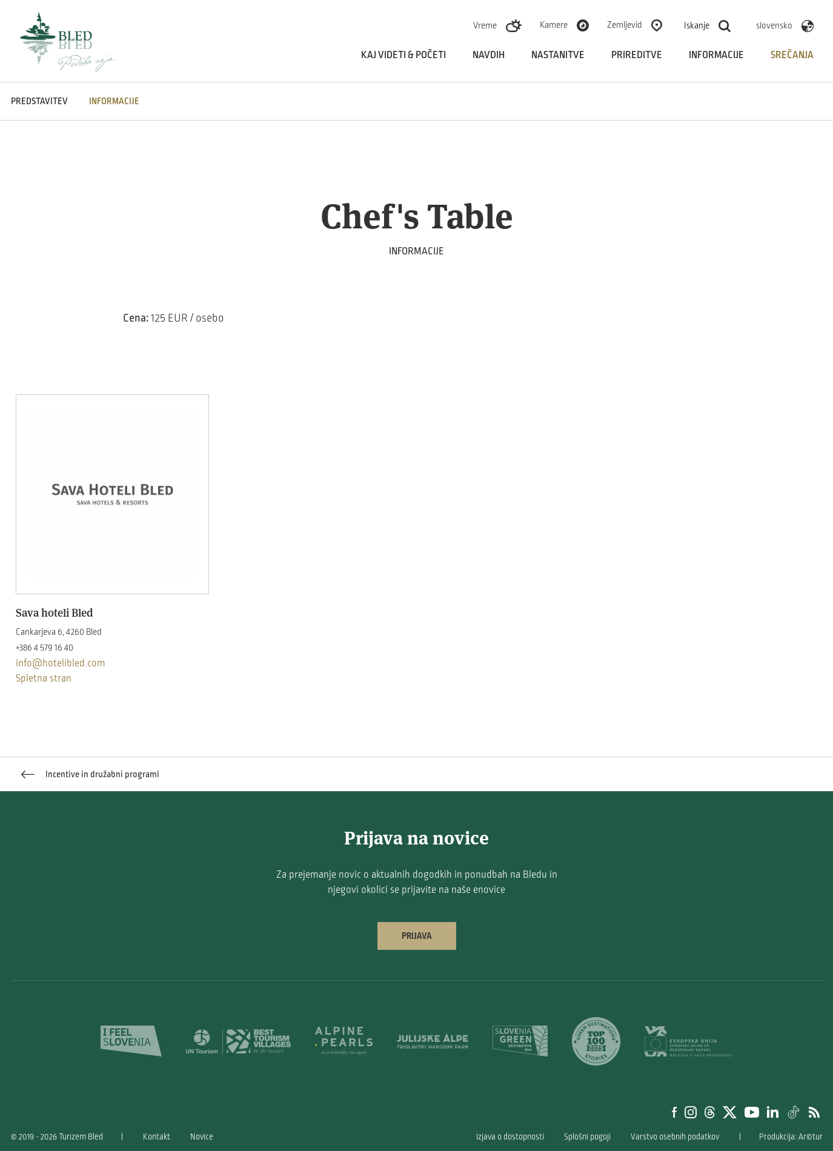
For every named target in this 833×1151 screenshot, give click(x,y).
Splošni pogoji (587, 1136)
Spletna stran (43, 678)
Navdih (489, 55)
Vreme (485, 25)
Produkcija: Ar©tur (791, 1136)
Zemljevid (624, 25)
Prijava (417, 936)
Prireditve (636, 55)
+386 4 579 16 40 (44, 647)
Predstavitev (39, 101)
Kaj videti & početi (403, 55)
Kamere (554, 25)
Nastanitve (558, 55)
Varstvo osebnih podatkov (675, 1136)
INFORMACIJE (114, 101)
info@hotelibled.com (60, 663)
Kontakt (156, 1136)
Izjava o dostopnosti (510, 1136)
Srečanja (792, 55)
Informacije (716, 55)
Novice (201, 1136)
